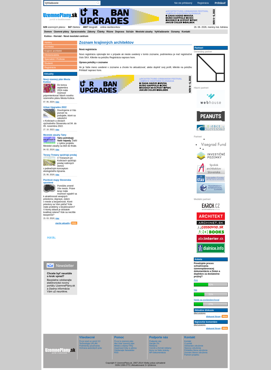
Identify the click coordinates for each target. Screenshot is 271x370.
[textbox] (70, 3)
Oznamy (175, 31)
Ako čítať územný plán (124, 343)
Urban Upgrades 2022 (54, 107)
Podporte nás (155, 341)
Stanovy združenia (192, 348)
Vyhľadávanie (162, 31)
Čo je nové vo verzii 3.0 (89, 341)
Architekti (49, 46)
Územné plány (61, 31)
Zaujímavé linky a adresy (125, 348)
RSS (74, 223)
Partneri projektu (191, 355)
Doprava (119, 31)
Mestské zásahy (144, 31)
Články (100, 31)
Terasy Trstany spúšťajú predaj (60, 155)
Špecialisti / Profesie (54, 59)
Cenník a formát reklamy (160, 348)
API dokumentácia (157, 352)
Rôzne (110, 31)
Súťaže (130, 31)
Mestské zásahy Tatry (54, 135)
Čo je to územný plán (123, 341)
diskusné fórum (213, 317)
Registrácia (203, 3)
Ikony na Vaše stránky (159, 350)
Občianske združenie (193, 346)
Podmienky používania (89, 346)
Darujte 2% (154, 343)
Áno (196, 280)
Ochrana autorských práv (90, 348)
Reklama (153, 346)
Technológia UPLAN (88, 343)
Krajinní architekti (53, 51)
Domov (48, 31)
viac (57, 102)
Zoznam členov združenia (195, 352)
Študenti (48, 63)
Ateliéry (48, 42)
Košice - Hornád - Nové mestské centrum (66, 36)
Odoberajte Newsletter (124, 350)
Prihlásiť (220, 3)
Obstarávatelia (51, 55)
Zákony (91, 31)
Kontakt (186, 31)
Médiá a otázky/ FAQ (123, 346)
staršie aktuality (62, 223)
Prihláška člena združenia (195, 350)
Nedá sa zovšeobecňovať (206, 300)
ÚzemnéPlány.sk (60, 16)
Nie (195, 290)
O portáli (188, 343)
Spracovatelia (78, 31)
